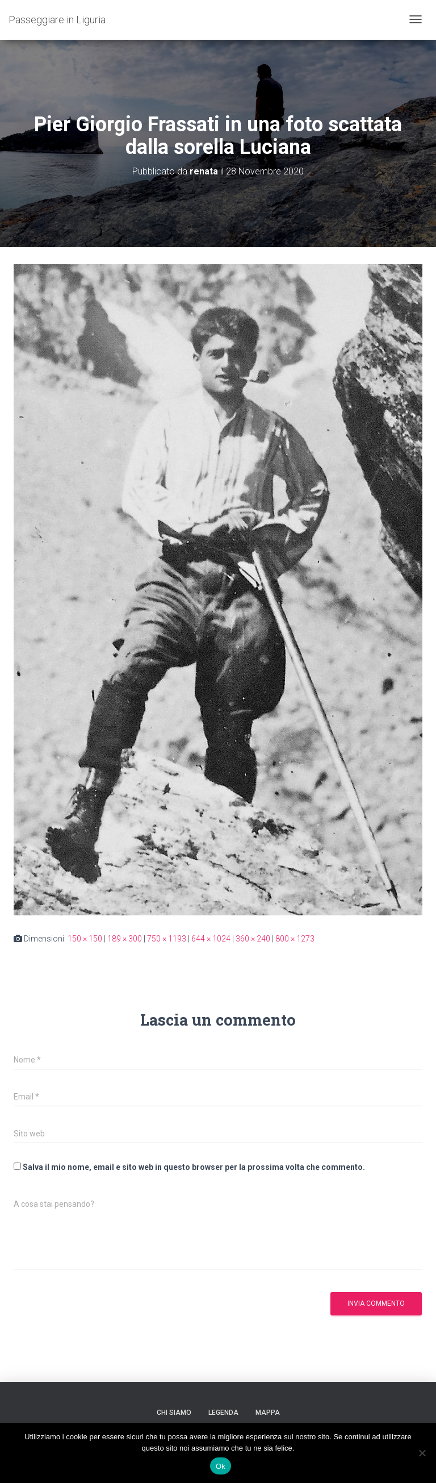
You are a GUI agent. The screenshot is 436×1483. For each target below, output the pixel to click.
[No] (421, 1453)
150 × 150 (85, 938)
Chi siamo (174, 1413)
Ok (220, 1466)
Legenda (223, 1413)
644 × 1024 (210, 938)
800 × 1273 (295, 938)
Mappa (267, 1413)
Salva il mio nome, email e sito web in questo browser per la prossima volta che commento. (194, 1167)
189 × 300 (124, 938)
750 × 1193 (166, 938)
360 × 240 (253, 938)
